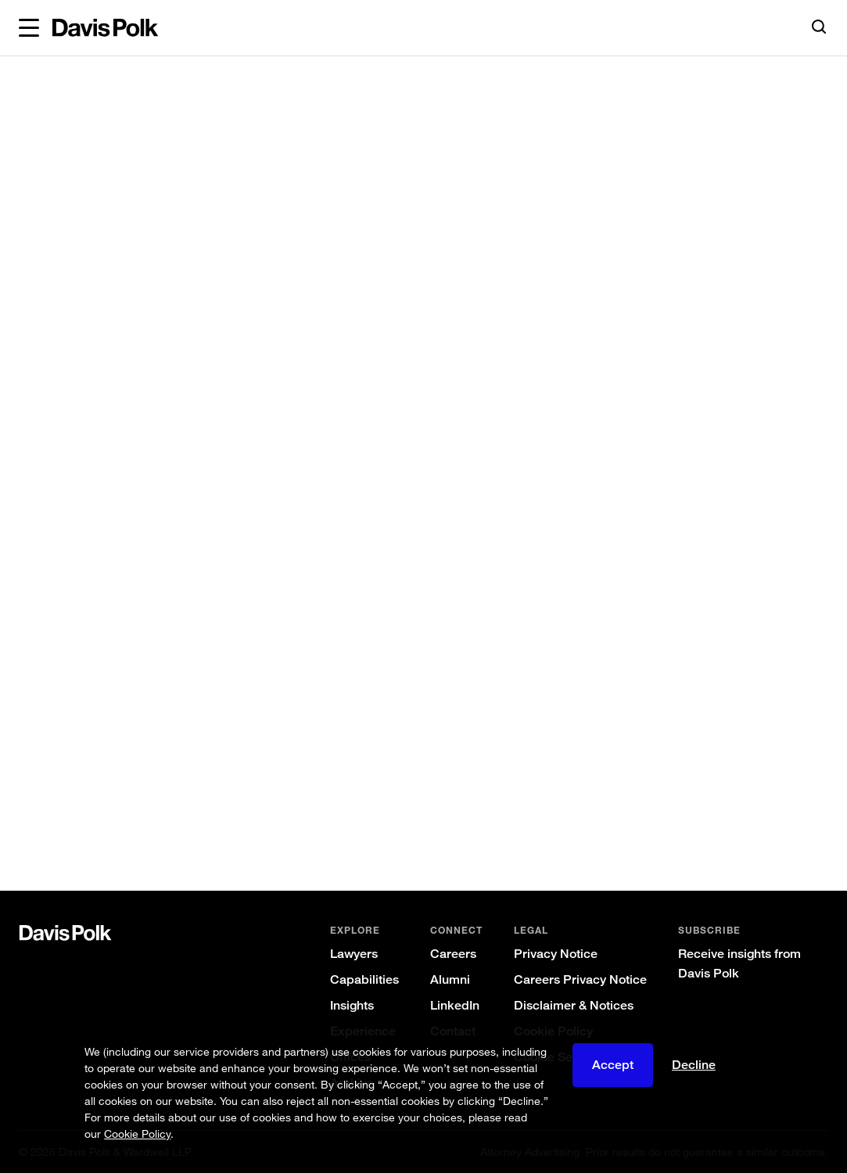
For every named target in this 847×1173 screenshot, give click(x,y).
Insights (352, 1005)
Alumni (450, 979)
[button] (29, 28)
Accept (612, 1064)
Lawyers (354, 953)
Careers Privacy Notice (580, 979)
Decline (694, 1064)
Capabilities (364, 979)
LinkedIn (454, 1005)
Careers (453, 953)
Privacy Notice (556, 953)
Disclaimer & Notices (573, 1005)
